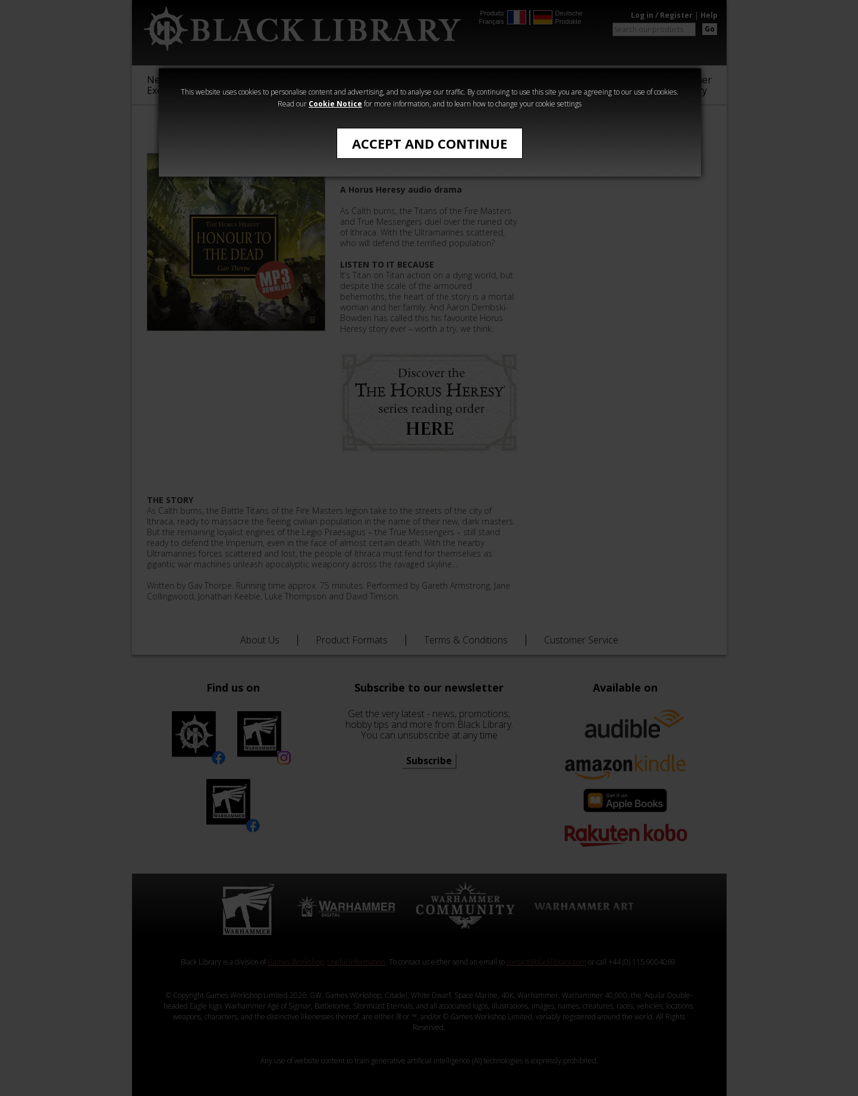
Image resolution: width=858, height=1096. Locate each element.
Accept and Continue (429, 143)
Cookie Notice (335, 104)
